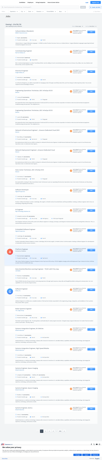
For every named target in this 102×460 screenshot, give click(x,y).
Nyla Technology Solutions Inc (22, 211)
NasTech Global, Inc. (20, 52)
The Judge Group (19, 310)
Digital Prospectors (20, 191)
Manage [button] (77, 455)
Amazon (17, 92)
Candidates (22, 2)
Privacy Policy (5, 458)
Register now (95, 2)
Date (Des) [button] (92, 26)
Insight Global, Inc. (19, 72)
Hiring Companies (40, 2)
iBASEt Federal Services (21, 33)
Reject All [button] (95, 455)
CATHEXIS (17, 271)
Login (86, 2)
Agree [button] (86, 455)
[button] (13, 11)
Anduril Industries (19, 330)
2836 (60, 431)
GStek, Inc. (18, 290)
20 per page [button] (79, 26)
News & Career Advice (53, 2)
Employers (30, 2)
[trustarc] (97, 458)
